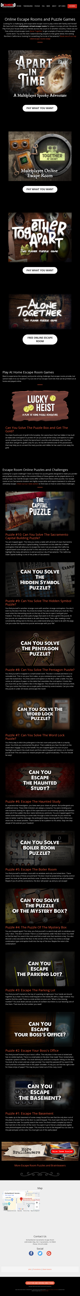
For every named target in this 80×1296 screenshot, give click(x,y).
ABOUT (54, 6)
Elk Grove (56, 1289)
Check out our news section (27, 484)
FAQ (43, 6)
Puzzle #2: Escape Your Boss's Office (32, 1050)
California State (45, 1290)
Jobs (29, 1269)
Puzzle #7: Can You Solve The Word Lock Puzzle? (34, 737)
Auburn (52, 1289)
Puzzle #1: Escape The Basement (29, 1113)
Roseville (48, 1289)
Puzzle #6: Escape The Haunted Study (33, 801)
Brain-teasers (47, 1269)
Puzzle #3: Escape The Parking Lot (30, 990)
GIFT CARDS (61, 6)
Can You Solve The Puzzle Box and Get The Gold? (36, 429)
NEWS (48, 6)
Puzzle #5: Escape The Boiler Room (31, 869)
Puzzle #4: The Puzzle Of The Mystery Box (36, 927)
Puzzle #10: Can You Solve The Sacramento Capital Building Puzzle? (36, 536)
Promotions (37, 1269)
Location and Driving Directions (40, 1283)
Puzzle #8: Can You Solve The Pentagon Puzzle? (39, 670)
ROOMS (19, 6)
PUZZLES (37, 6)
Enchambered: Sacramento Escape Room (8, 5)
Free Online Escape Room (40, 339)
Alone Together (36, 31)
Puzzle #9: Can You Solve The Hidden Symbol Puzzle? (38, 602)
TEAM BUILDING (28, 6)
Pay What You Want (40, 108)
